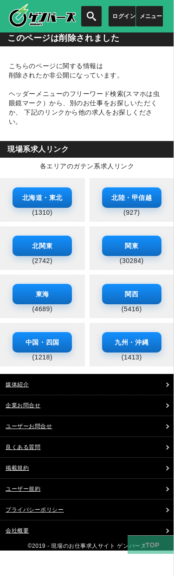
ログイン (123, 16)
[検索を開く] (91, 16)
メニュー (151, 16)
